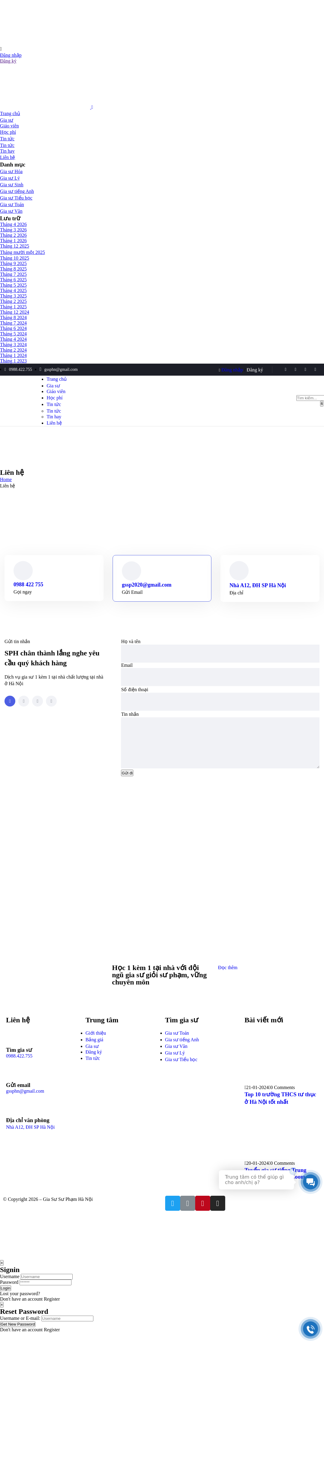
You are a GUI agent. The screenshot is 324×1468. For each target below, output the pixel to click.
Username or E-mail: (20, 1327)
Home (6, 479)
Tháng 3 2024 (13, 344)
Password (9, 1291)
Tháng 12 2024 (14, 312)
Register (52, 1308)
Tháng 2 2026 (13, 235)
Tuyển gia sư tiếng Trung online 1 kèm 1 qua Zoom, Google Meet (275, 1185)
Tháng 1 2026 (13, 240)
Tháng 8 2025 (13, 268)
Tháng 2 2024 (13, 350)
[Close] (2, 1272)
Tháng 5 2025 (13, 285)
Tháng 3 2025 (13, 295)
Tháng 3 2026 (13, 229)
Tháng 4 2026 (13, 224)
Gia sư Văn (11, 211)
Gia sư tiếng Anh (17, 191)
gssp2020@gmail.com (146, 585)
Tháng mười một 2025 (22, 252)
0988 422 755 (28, 584)
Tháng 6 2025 (13, 279)
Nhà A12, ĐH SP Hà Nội (257, 585)
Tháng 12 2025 (14, 246)
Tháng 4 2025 (13, 290)
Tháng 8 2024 (13, 317)
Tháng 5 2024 (13, 333)
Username (10, 1285)
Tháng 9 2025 (13, 263)
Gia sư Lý (10, 178)
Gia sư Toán (12, 204)
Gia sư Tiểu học (16, 197)
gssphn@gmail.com (25, 1100)
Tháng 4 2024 (13, 339)
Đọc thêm (228, 976)
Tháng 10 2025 (14, 258)
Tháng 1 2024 (13, 355)
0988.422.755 (19, 1064)
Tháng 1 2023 (13, 360)
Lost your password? (20, 1302)
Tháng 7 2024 (13, 322)
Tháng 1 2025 (13, 306)
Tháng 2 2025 (13, 301)
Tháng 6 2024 (13, 328)
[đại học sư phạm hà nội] (162, 892)
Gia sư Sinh (11, 184)
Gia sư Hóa (11, 171)
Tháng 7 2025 (13, 274)
